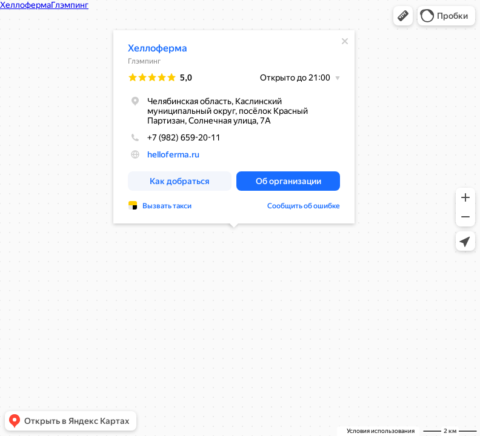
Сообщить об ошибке (303, 206)
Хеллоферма (157, 48)
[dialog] (234, 126)
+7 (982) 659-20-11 (174, 137)
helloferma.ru (173, 154)
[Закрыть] (345, 41)
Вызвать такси (167, 206)
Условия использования (381, 431)
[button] (403, 15)
